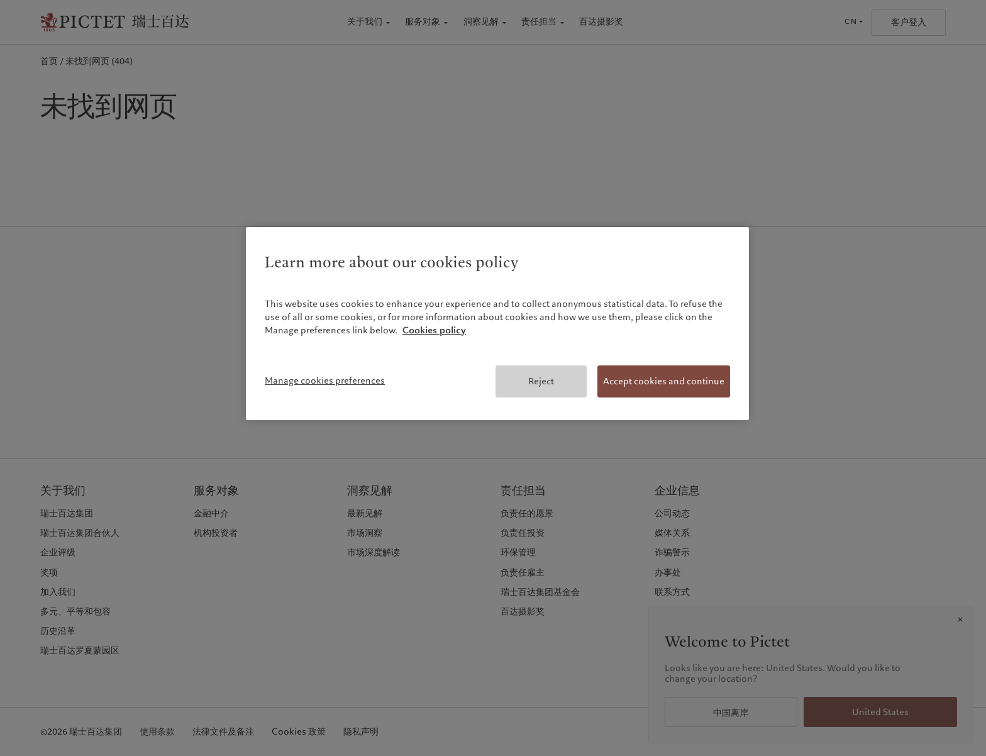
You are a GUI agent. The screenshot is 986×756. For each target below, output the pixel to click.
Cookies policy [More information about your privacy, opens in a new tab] (434, 330)
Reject (541, 381)
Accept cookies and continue (663, 381)
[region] (497, 324)
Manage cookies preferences (325, 380)
